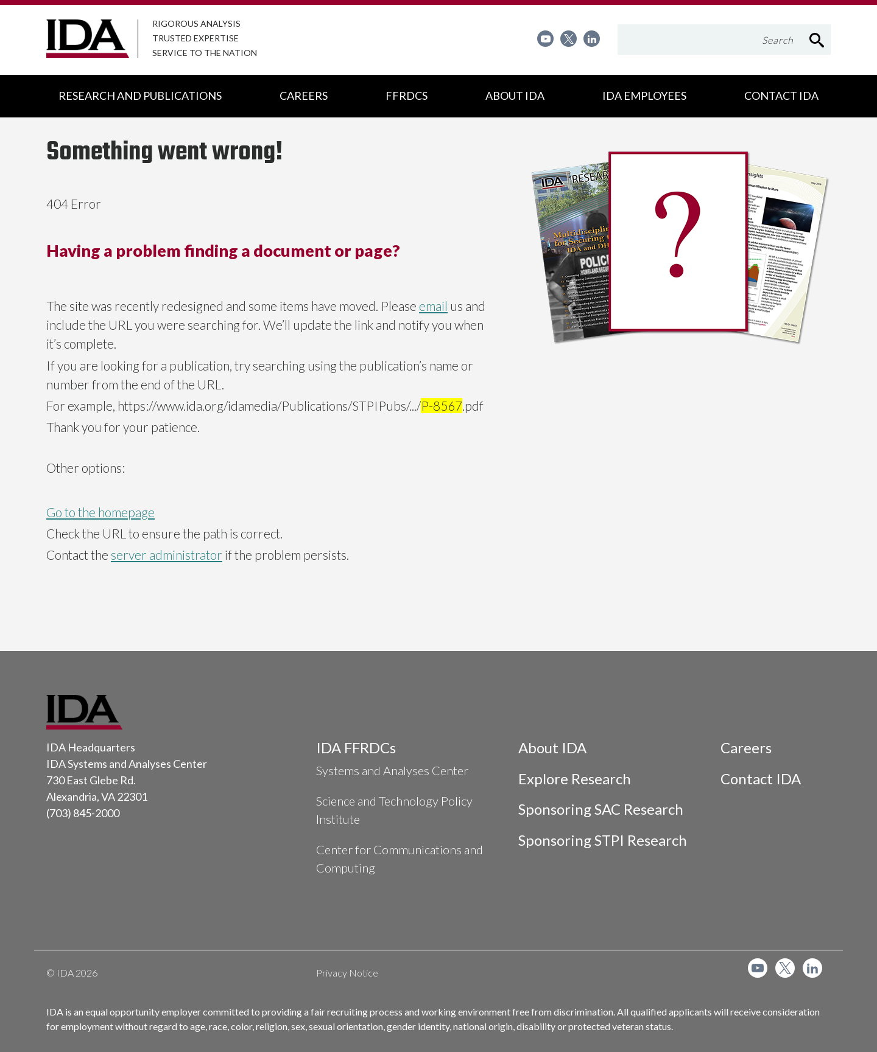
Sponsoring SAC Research (600, 809)
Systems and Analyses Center (392, 770)
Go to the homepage (100, 512)
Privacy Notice (347, 972)
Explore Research (574, 778)
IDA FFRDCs (356, 747)
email (433, 305)
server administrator (166, 554)
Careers (746, 747)
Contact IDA (760, 778)
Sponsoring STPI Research (602, 840)
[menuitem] (545, 38)
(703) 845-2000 (82, 813)
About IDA (552, 747)
